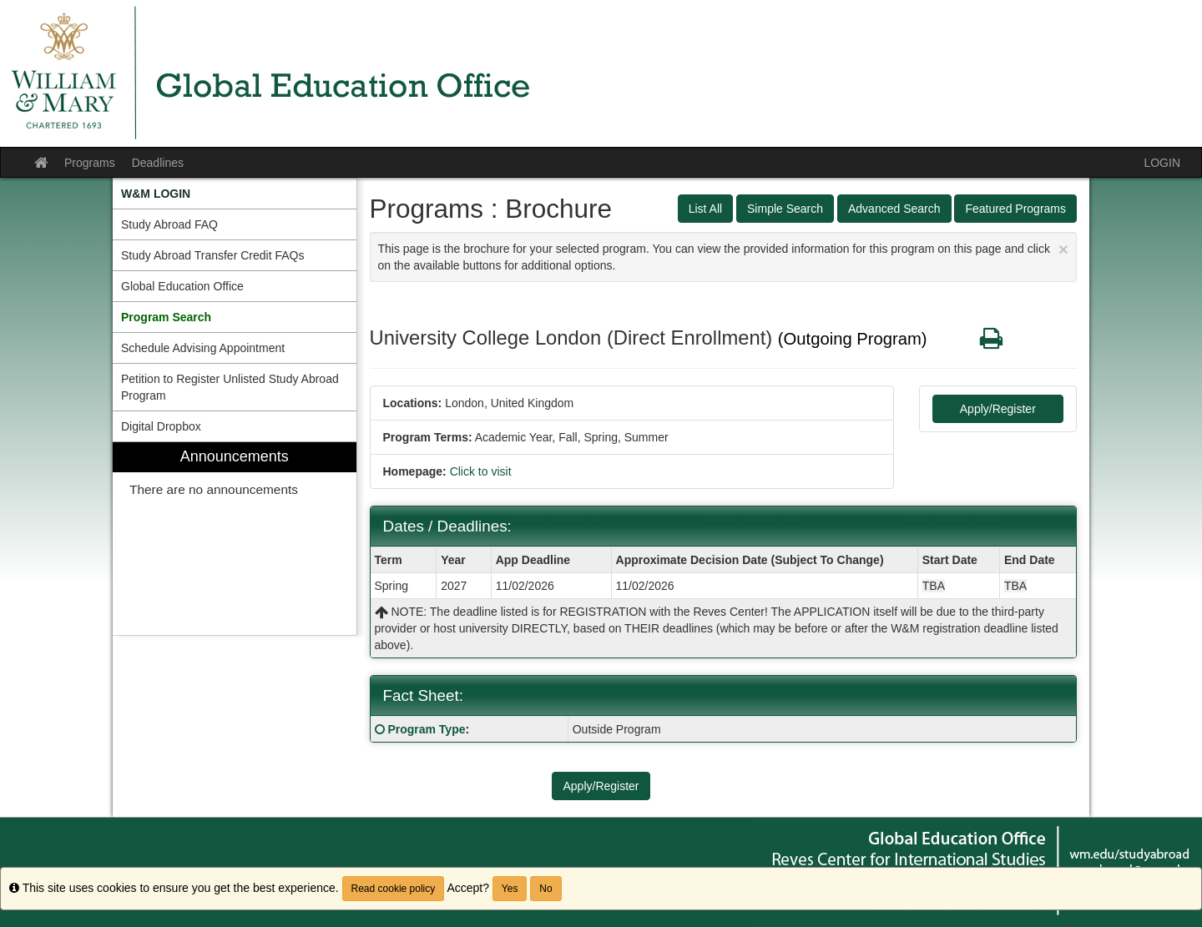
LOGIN (1162, 162)
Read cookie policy (393, 888)
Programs (89, 162)
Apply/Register (998, 409)
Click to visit (481, 471)
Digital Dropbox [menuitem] (161, 426)
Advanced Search (894, 208)
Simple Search (785, 208)
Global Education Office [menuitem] (182, 286)
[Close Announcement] (1063, 249)
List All (705, 208)
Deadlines (158, 162)
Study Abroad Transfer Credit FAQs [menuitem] (212, 255)
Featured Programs (1015, 208)
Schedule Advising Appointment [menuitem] (203, 348)
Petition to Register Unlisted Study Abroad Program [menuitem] (230, 387)
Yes (510, 888)
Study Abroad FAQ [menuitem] (169, 224)
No (545, 888)
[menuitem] (234, 194)
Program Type (426, 729)
